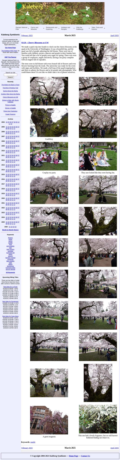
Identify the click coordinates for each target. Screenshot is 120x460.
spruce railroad (10, 269)
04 (6, 122)
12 (11, 124)
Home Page (73, 456)
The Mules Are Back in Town (10, 85)
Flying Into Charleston (10, 111)
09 (16, 122)
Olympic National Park (21, 28)
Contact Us (85, 456)
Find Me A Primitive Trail (10, 88)
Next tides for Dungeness (10, 301)
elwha (10, 254)
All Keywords (10, 272)
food (10, 244)
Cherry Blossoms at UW (10, 97)
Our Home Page (10, 48)
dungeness (10, 266)
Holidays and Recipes (65, 28)
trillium (10, 264)
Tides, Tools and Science (97, 28)
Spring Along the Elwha (10, 91)
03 (10, 127)
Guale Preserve (10, 114)
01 (6, 127)
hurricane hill (10, 253)
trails (10, 263)
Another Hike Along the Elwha (10, 94)
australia (10, 251)
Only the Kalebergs (79, 28)
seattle (10, 243)
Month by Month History (10, 230)
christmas (10, 259)
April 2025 (114, 35)
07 (12, 122)
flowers (10, 238)
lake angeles (10, 261)
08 (14, 122)
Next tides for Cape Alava (10, 316)
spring (10, 241)
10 (18, 122)
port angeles (10, 246)
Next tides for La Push (10, 287)
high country (10, 249)
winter (10, 239)
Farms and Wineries (34, 28)
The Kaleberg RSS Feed (9, 51)
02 (8, 127)
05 (8, 122)
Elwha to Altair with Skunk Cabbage (10, 101)
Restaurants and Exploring (51, 28)
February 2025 (27, 35)
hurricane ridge (10, 268)
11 (9, 124)
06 (10, 122)
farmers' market (10, 258)
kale (10, 248)
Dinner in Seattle (10, 108)
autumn (10, 256)
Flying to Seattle (10, 105)
